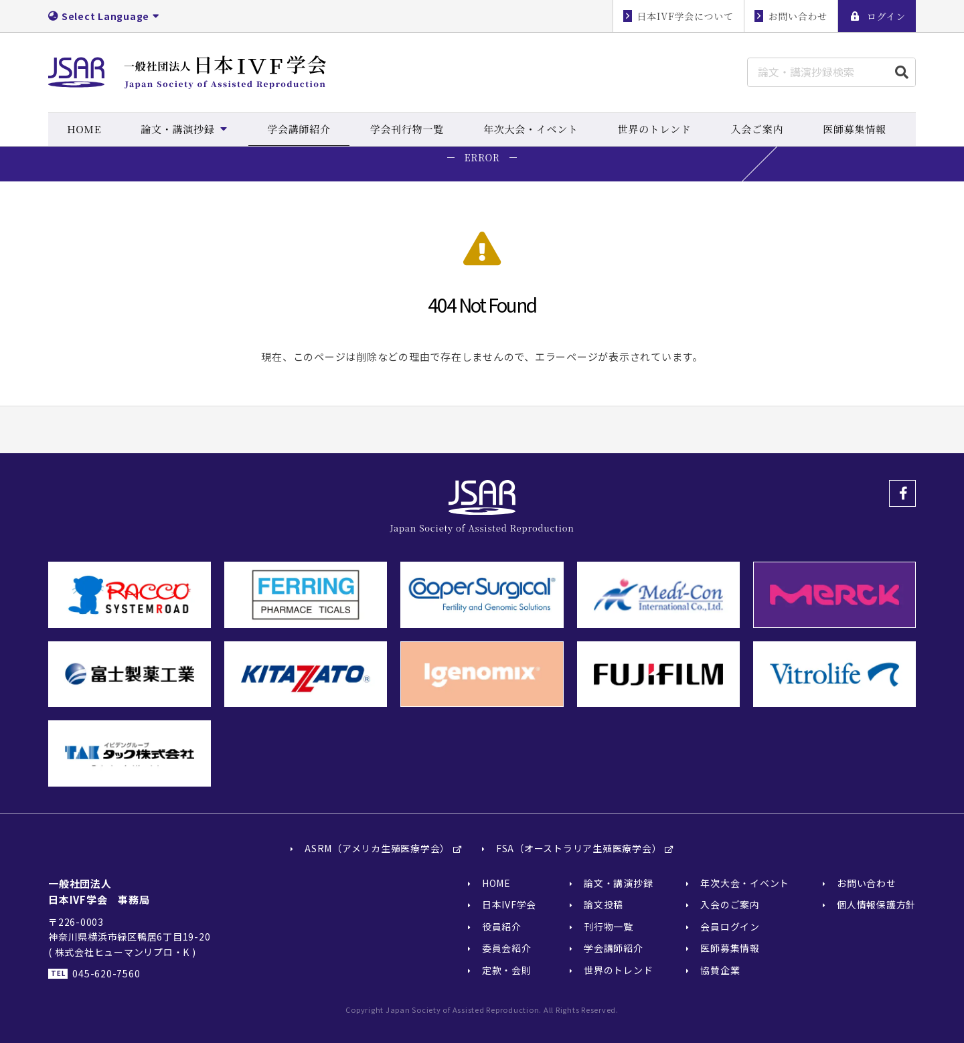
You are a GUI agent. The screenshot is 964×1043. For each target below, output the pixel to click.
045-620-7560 (106, 974)
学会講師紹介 (613, 948)
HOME (496, 883)
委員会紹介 (507, 948)
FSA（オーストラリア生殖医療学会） (579, 849)
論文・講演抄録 (618, 883)
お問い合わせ (866, 883)
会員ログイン (730, 927)
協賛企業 (720, 970)
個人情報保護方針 (876, 905)
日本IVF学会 (509, 905)
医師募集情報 (730, 948)
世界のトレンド (618, 970)
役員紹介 (501, 927)
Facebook (902, 493)
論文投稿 (603, 905)
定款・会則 (507, 970)
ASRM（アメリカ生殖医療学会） (377, 849)
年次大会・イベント (744, 883)
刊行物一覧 (608, 927)
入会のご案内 (730, 905)
